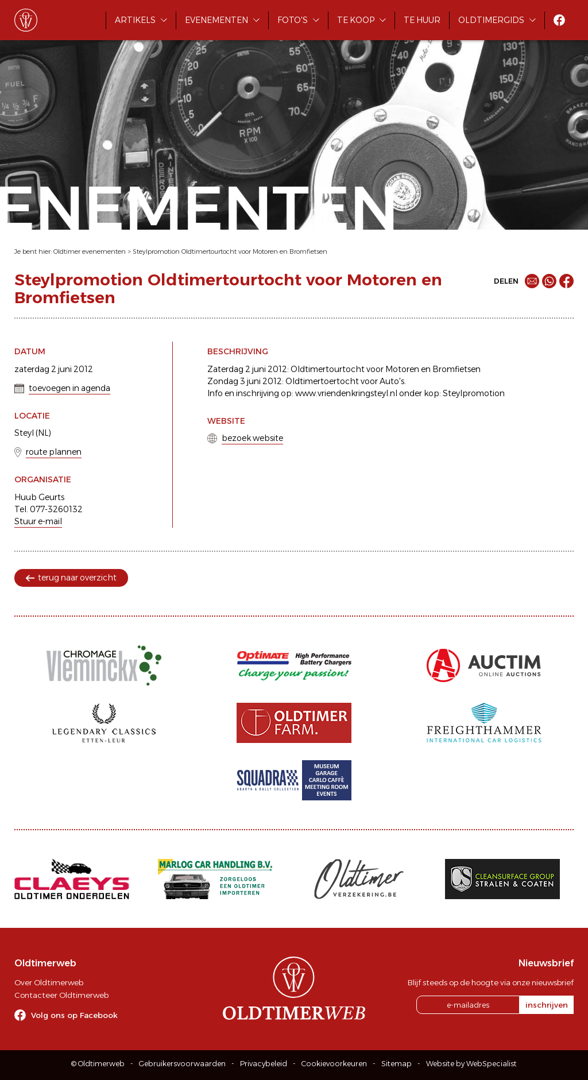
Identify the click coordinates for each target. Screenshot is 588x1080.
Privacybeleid (263, 1063)
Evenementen (216, 20)
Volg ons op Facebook (74, 1015)
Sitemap (396, 1063)
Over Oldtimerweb (48, 982)
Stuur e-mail (38, 521)
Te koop (355, 20)
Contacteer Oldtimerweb (61, 995)
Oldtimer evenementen (89, 251)
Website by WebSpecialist (471, 1063)
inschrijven (546, 1004)
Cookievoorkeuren (334, 1063)
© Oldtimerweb (98, 1063)
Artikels (135, 20)
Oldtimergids (491, 20)
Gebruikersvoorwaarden (182, 1063)
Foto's (292, 20)
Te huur (422, 20)
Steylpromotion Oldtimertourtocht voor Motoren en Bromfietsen (230, 251)
